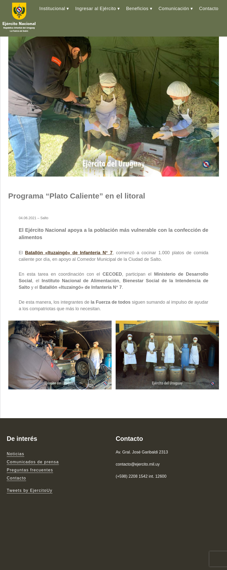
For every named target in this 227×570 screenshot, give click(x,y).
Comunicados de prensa (33, 462)
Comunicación (173, 8)
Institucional (52, 8)
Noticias (15, 454)
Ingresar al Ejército (95, 8)
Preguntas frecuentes (30, 470)
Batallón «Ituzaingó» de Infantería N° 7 (68, 252)
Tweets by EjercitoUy (29, 490)
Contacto (208, 8)
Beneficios (137, 8)
